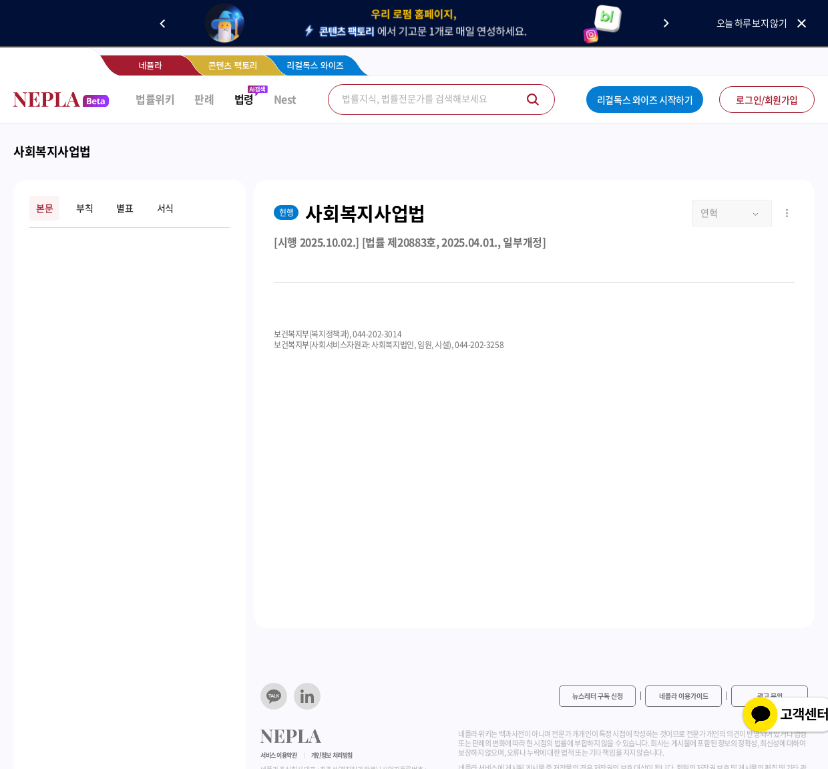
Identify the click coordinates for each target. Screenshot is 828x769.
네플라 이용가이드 (683, 696)
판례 (204, 99)
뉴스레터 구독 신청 (597, 696)
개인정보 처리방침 (332, 755)
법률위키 (155, 99)
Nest (285, 99)
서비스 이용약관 (278, 755)
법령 (244, 99)
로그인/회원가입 (767, 99)
